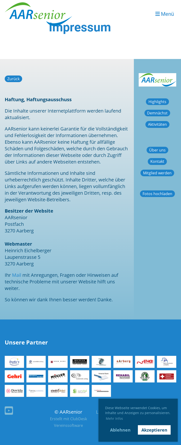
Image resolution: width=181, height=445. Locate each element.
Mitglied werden (157, 173)
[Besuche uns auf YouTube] (9, 410)
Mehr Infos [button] (114, 418)
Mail (16, 275)
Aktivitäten (157, 124)
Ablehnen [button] (120, 430)
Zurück (13, 78)
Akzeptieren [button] (154, 430)
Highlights (157, 101)
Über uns (157, 150)
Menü (164, 14)
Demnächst (157, 113)
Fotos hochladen (157, 193)
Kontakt (157, 161)
